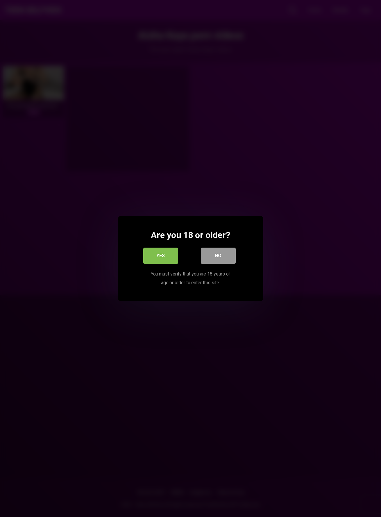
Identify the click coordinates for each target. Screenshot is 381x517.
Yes (160, 255)
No (218, 255)
